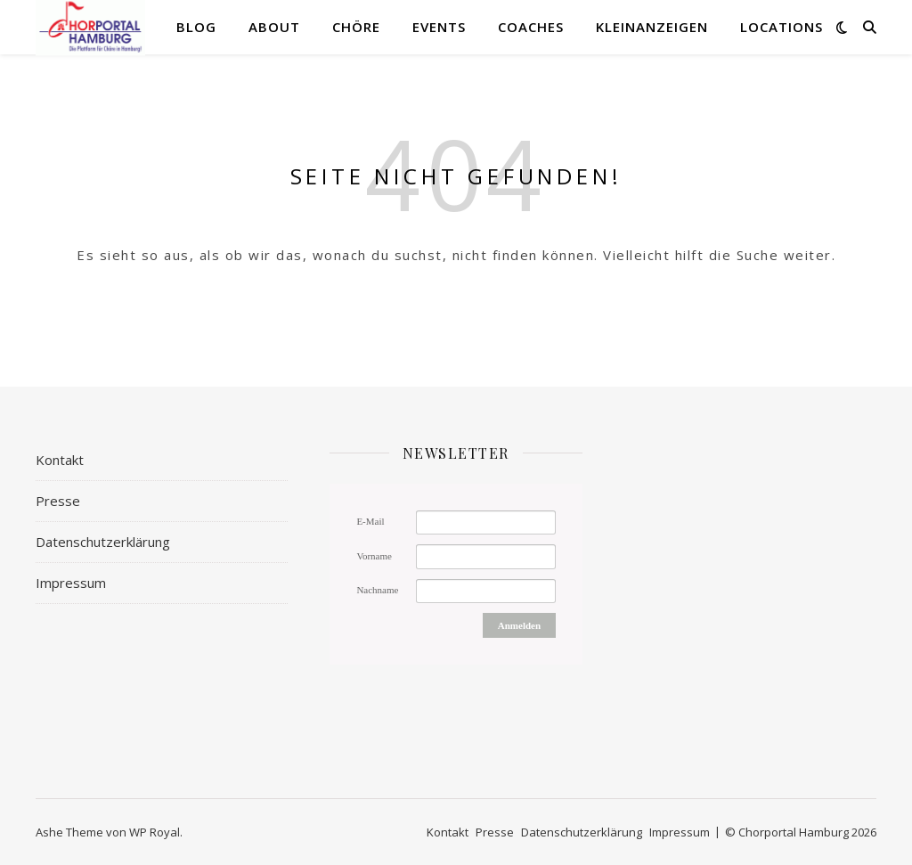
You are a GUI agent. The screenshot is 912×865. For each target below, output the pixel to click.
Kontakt (60, 460)
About (274, 27)
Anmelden (519, 625)
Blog (196, 27)
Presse (58, 501)
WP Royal (154, 832)
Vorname (374, 556)
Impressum (71, 583)
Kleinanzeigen (652, 27)
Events (439, 27)
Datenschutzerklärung (103, 542)
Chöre (356, 27)
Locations (781, 27)
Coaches (531, 27)
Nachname (377, 589)
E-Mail (370, 521)
